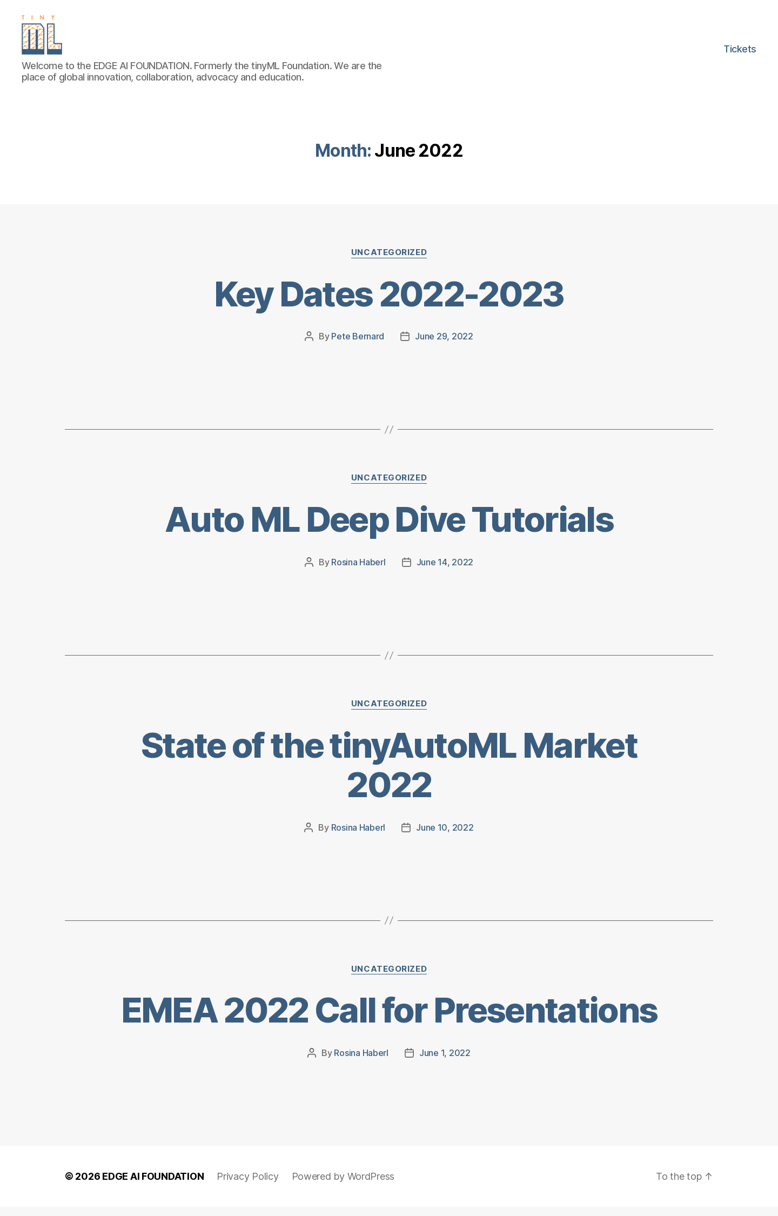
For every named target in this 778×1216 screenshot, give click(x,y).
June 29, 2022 (444, 345)
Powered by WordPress (343, 1185)
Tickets (739, 53)
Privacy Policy (247, 1185)
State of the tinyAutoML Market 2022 (389, 773)
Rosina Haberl (358, 571)
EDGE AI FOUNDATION (153, 1185)
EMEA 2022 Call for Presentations (389, 1019)
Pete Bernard (357, 345)
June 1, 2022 (445, 1062)
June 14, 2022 (445, 571)
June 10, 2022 (445, 836)
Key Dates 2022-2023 (389, 302)
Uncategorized (389, 261)
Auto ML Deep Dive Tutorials (389, 528)
